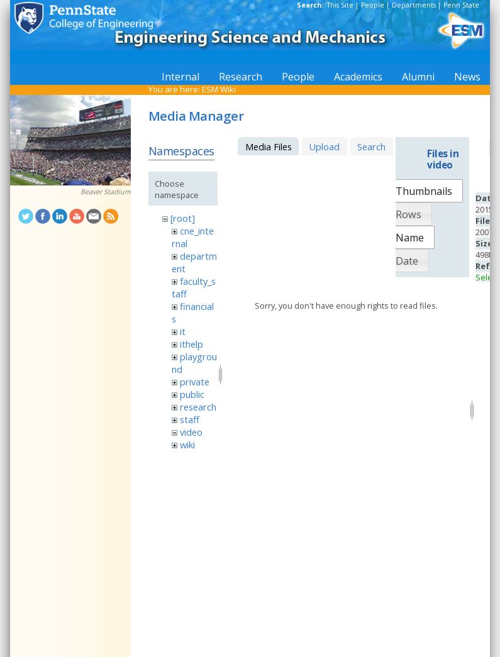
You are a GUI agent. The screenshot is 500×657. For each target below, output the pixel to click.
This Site (340, 5)
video (191, 432)
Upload (324, 146)
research (198, 406)
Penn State (461, 5)
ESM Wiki (219, 89)
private (194, 381)
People (372, 5)
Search (371, 146)
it (183, 331)
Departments (414, 5)
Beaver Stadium (106, 191)
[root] (182, 218)
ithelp (191, 344)
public (192, 394)
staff (189, 419)
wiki (187, 444)
